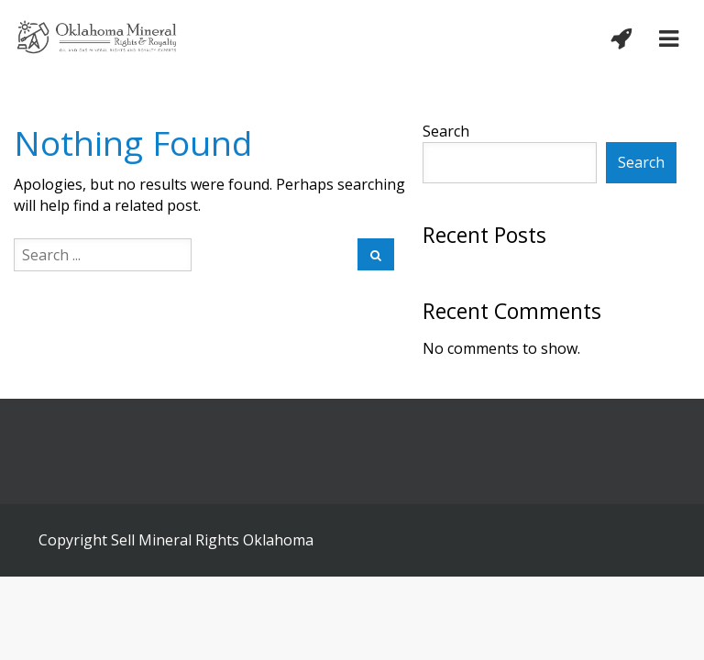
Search (446, 131)
